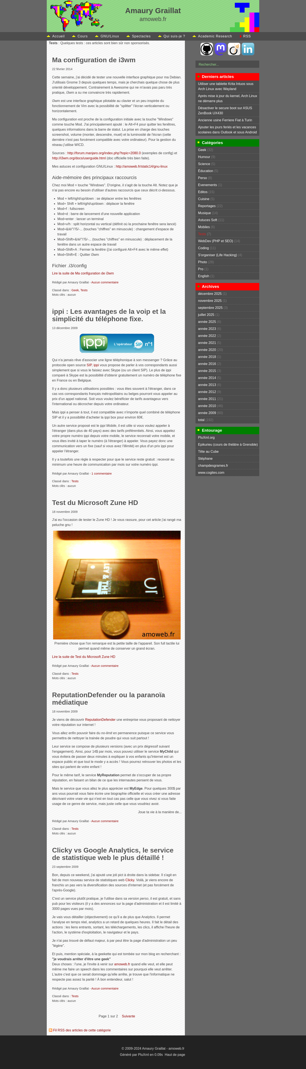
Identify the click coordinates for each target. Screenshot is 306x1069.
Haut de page (175, 1054)
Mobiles (204, 227)
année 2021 (207, 343)
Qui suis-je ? (174, 36)
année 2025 (207, 322)
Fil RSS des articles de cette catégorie (82, 1030)
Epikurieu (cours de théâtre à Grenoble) (228, 444)
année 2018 (207, 357)
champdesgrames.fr (213, 465)
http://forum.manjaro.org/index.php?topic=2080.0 (104, 153)
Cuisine (203, 199)
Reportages (207, 206)
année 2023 (207, 329)
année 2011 (207, 399)
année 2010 (207, 406)
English (203, 276)
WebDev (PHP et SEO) (215, 241)
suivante (128, 1016)
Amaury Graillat (153, 10)
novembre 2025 (210, 301)
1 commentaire (102, 473)
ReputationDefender (100, 719)
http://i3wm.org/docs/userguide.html (79, 158)
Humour (204, 157)
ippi (96, 365)
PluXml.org (206, 437)
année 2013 (207, 385)
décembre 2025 (210, 294)
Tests (84, 290)
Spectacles (141, 36)
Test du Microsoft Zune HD (95, 502)
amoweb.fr (122, 964)
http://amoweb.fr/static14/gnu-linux (142, 166)
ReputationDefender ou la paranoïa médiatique (108, 698)
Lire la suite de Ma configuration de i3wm (83, 273)
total (201, 420)
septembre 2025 (210, 308)
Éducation (205, 171)
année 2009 (207, 413)
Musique (204, 213)
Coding (203, 248)
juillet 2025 (206, 315)
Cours (83, 36)
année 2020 (207, 350)
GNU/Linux (110, 36)
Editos (202, 192)
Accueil (58, 36)
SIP (89, 365)
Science (204, 164)
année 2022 (207, 336)
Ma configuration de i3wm (94, 60)
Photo (202, 262)
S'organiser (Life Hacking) (217, 255)
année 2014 (207, 378)
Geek (75, 290)
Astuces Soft (207, 220)
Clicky (129, 880)
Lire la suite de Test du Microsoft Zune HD (83, 657)
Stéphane (205, 458)
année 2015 (207, 371)
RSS (247, 36)
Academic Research (215, 36)
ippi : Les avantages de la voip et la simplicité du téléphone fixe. (109, 315)
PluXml (143, 1054)
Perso (202, 178)
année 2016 (207, 364)
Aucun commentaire (105, 282)
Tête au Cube (208, 451)
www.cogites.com (211, 472)
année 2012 (207, 392)
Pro (200, 269)
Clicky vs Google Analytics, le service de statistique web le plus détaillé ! (113, 853)
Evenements (207, 185)
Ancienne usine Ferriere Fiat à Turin (225, 120)
